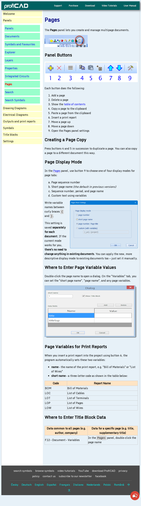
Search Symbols (15, 100)
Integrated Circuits (17, 76)
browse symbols (44, 471)
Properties (11, 68)
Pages (56, 171)
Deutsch (27, 485)
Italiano (78, 485)
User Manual (130, 5)
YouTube (83, 471)
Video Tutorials (109, 5)
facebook (100, 476)
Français (64, 485)
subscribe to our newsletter (75, 476)
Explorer (10, 52)
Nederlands (93, 485)
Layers (9, 60)
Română (119, 485)
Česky (14, 485)
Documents (12, 36)
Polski (107, 485)
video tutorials (66, 471)
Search (9, 92)
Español (51, 485)
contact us (49, 476)
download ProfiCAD (103, 471)
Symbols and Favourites (20, 44)
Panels (9, 28)
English (39, 485)
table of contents (74, 104)
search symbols (23, 471)
